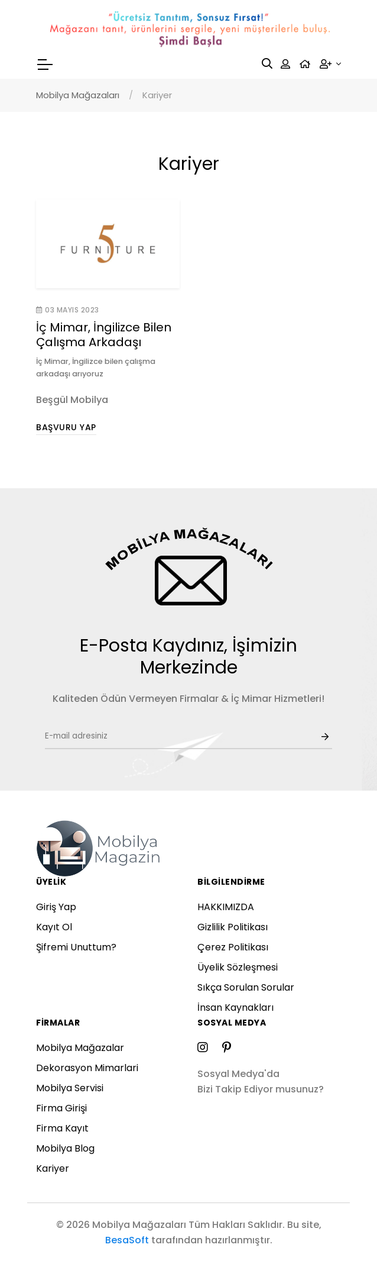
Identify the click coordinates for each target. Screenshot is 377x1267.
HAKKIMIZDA (225, 907)
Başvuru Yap (66, 427)
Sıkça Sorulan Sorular (245, 987)
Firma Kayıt (62, 1128)
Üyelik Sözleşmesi (237, 967)
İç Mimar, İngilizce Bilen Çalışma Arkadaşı (103, 334)
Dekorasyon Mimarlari (87, 1068)
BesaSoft (127, 1240)
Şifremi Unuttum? (76, 947)
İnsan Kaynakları (235, 1007)
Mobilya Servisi (69, 1088)
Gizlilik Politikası (232, 927)
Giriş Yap (56, 907)
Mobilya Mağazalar (80, 1048)
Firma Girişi (61, 1108)
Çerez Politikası (232, 947)
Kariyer (52, 1168)
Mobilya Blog (65, 1148)
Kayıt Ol (54, 927)
